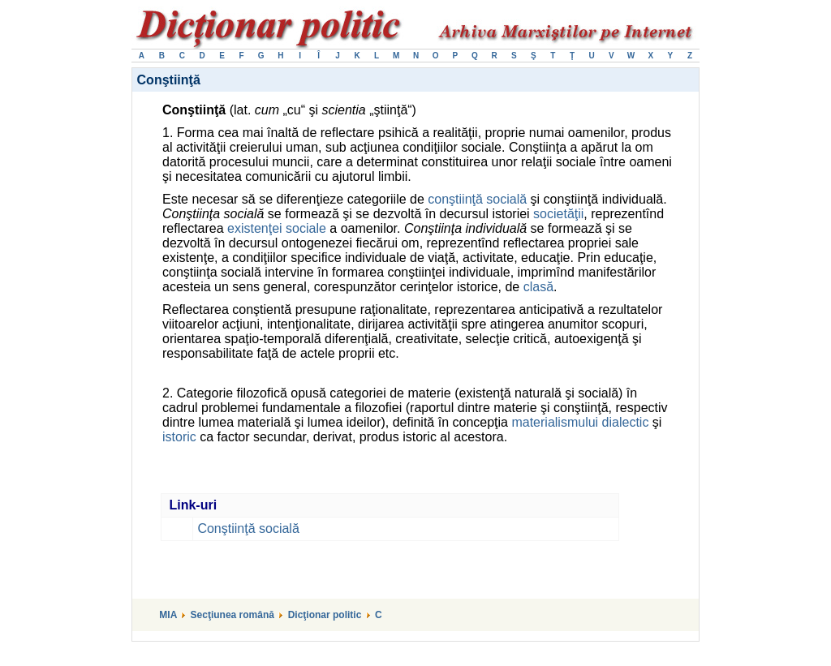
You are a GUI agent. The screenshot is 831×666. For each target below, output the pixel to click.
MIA (168, 615)
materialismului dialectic (579, 422)
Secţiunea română (232, 615)
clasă (538, 287)
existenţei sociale (276, 228)
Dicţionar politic (325, 615)
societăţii (558, 214)
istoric (179, 437)
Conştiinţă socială (248, 528)
